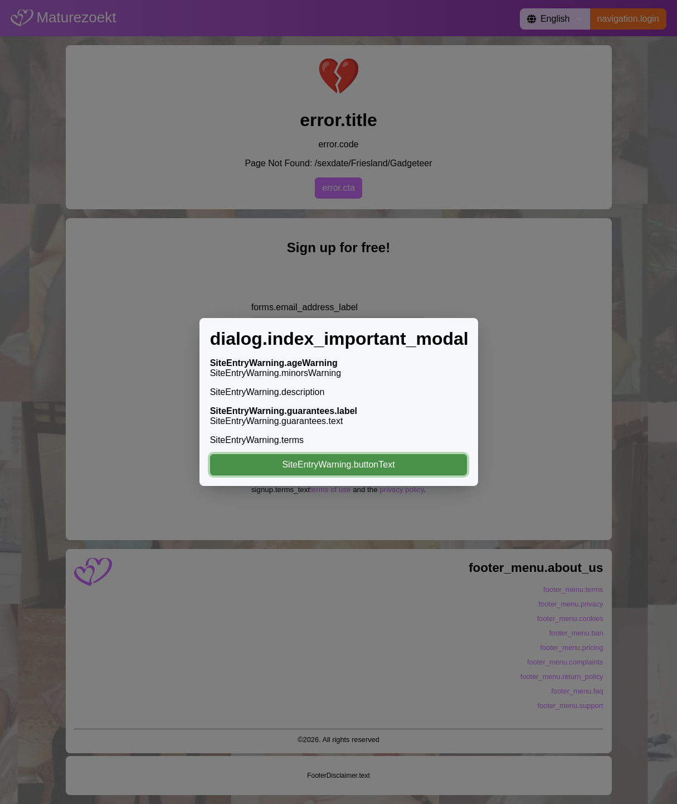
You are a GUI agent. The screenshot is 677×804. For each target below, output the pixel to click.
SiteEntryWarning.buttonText (338, 464)
